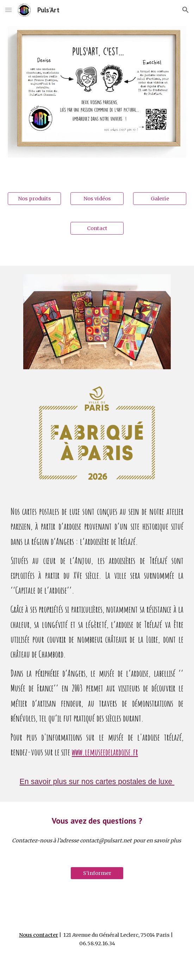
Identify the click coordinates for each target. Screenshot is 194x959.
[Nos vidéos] (97, 198)
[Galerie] (159, 198)
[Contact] (97, 228)
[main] (97, 635)
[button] (8, 9)
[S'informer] (97, 873)
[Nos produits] (34, 198)
